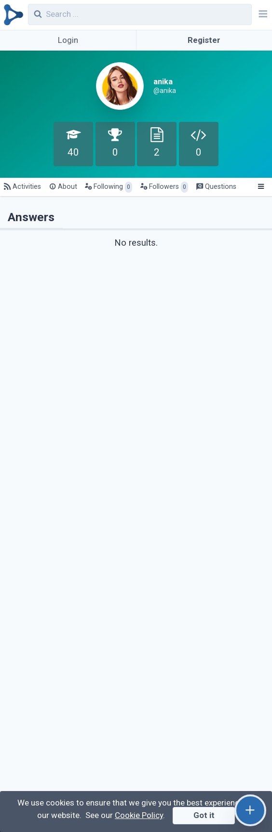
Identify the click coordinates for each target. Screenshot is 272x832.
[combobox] (140, 14)
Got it (204, 815)
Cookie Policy (139, 815)
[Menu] (260, 187)
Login (68, 40)
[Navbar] (262, 15)
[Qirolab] (12, 15)
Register (204, 40)
